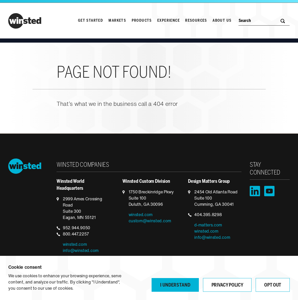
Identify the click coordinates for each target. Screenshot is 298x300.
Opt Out (272, 285)
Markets (117, 20)
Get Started (90, 20)
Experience (168, 20)
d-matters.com (208, 225)
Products (142, 20)
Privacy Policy (227, 285)
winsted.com (75, 245)
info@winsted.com (81, 251)
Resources (196, 20)
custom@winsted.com (150, 221)
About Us (222, 20)
